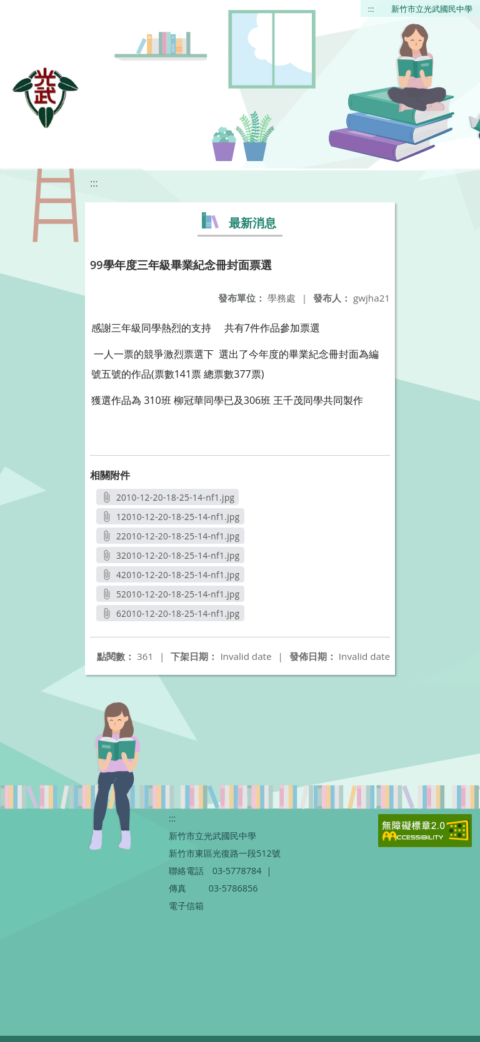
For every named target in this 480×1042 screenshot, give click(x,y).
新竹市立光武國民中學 (431, 8)
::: (371, 8)
